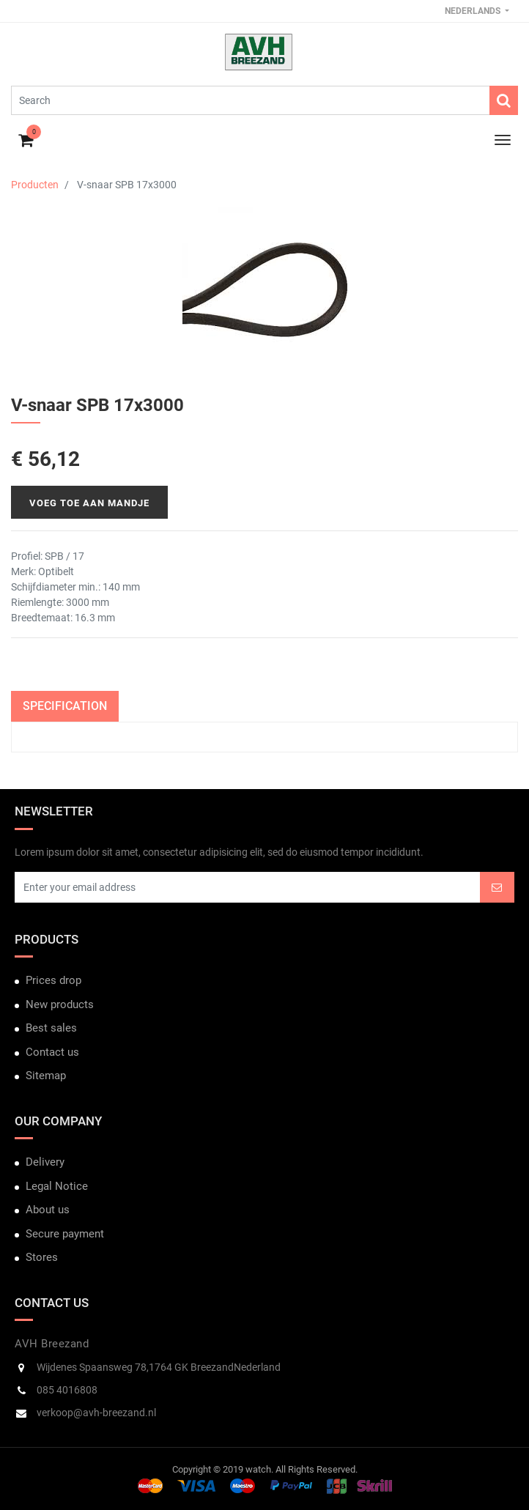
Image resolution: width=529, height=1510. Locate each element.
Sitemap (46, 1075)
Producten (35, 184)
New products (60, 1004)
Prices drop (53, 980)
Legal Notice (57, 1186)
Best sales (51, 1028)
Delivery (45, 1162)
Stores (42, 1257)
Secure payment (65, 1233)
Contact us (52, 1052)
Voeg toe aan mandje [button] (89, 502)
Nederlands (474, 11)
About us (48, 1209)
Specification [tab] (65, 706)
